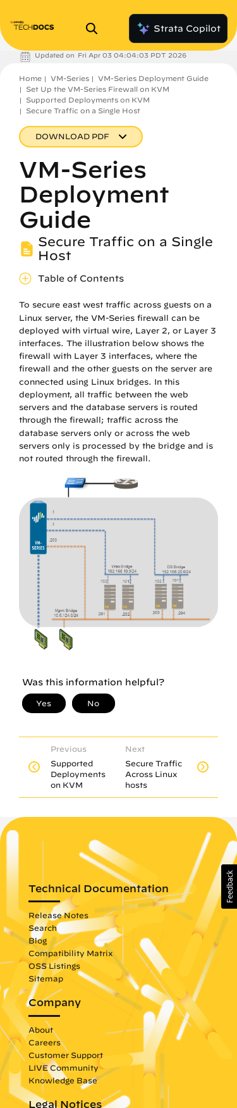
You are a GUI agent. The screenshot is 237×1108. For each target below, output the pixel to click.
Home (30, 78)
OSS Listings (54, 965)
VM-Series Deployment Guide (153, 78)
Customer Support (65, 1054)
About (40, 1029)
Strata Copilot (178, 28)
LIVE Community (63, 1067)
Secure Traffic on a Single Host (83, 110)
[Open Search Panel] (95, 28)
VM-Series (70, 78)
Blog (37, 940)
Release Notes (58, 915)
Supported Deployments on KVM (88, 100)
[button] (229, 886)
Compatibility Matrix (70, 953)
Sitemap (45, 978)
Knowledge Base (62, 1080)
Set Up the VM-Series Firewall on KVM (97, 89)
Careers (44, 1042)
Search (42, 927)
